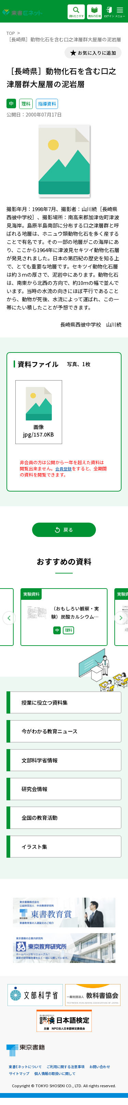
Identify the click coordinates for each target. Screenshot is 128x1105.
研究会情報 (37, 794)
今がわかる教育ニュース (55, 737)
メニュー (119, 12)
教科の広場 (91, 12)
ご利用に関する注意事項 (70, 1073)
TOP (11, 32)
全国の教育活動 (43, 823)
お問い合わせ (107, 1073)
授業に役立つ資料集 (49, 708)
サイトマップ (20, 1080)
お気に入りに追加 (93, 53)
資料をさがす (70, 12)
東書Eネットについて (27, 1073)
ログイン (106, 12)
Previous (9, 622)
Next (119, 622)
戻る (64, 533)
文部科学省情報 (43, 766)
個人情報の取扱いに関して (59, 1080)
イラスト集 (37, 852)
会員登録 (64, 470)
